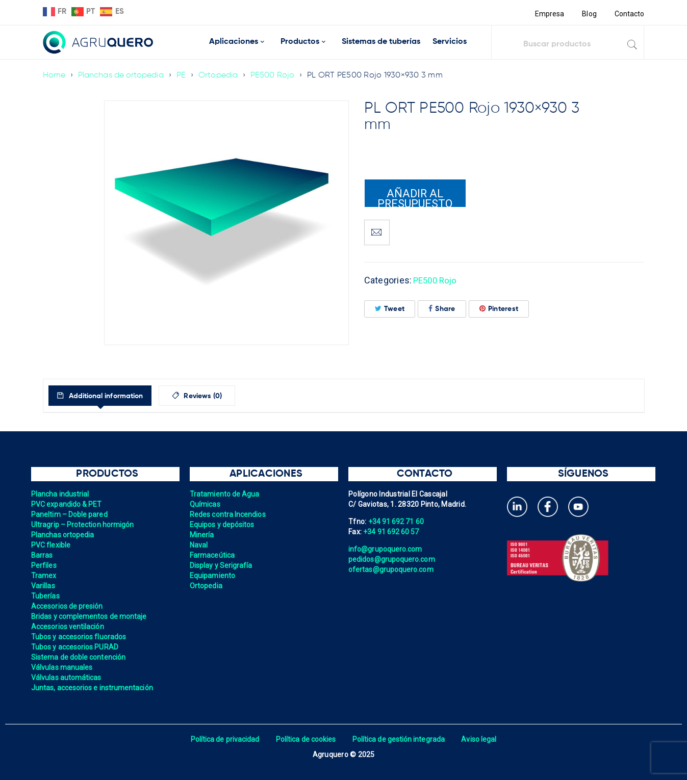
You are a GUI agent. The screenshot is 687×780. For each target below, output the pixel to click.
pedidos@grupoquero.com (392, 559)
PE (183, 75)
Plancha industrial (61, 494)
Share (441, 309)
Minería (202, 535)
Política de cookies (305, 739)
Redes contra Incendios (229, 514)
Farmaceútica (213, 555)
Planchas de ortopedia (122, 75)
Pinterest (499, 309)
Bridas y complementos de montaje (90, 616)
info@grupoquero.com (386, 549)
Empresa (548, 14)
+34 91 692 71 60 (396, 521)
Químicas (205, 504)
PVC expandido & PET (67, 504)
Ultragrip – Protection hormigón (84, 525)
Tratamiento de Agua (225, 494)
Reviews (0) (221, 396)
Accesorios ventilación (68, 626)
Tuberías (45, 596)
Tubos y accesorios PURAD (75, 647)
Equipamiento (213, 575)
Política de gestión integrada (399, 739)
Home (54, 75)
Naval (199, 545)
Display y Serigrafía (222, 565)
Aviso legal (482, 739)
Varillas (43, 586)
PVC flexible (51, 545)
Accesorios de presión (68, 606)
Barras (42, 555)
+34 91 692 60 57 (391, 532)
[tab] (108, 395)
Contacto (629, 14)
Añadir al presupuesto (415, 197)
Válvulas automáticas (67, 677)
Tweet (390, 309)
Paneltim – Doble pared (70, 514)
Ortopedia (221, 75)
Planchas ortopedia (63, 535)
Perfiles (44, 565)
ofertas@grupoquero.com (392, 569)
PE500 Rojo (276, 75)
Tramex (44, 575)
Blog (588, 14)
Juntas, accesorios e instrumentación (93, 688)
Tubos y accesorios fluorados (80, 637)
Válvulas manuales (62, 667)
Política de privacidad (222, 739)
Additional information (113, 396)
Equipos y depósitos (223, 525)
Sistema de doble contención (79, 657)
